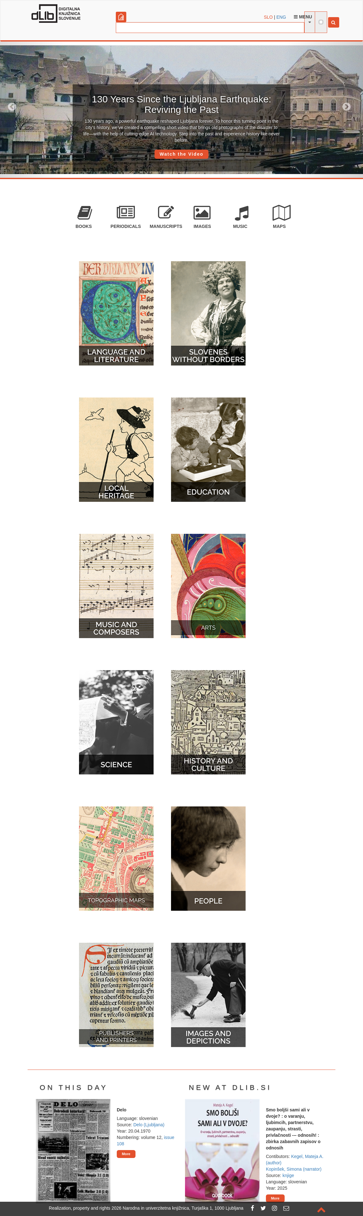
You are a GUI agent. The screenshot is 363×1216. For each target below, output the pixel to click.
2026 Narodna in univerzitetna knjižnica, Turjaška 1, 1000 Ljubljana (178, 1208)
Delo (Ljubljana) (148, 1124)
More (126, 1154)
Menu (303, 16)
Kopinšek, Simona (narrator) (293, 1169)
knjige (288, 1175)
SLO (268, 17)
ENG (281, 17)
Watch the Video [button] (181, 154)
